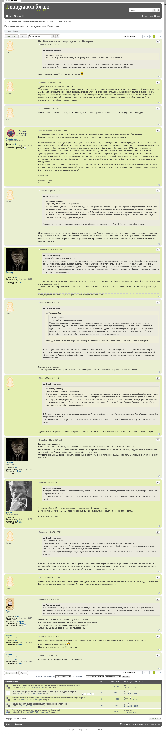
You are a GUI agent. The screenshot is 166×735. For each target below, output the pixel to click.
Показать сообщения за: (53, 676)
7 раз (19, 281)
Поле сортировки (88, 676)
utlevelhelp (128, 710)
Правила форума (12, 31)
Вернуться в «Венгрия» (16, 718)
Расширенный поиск (158, 10)
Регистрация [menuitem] (148, 16)
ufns (125, 704)
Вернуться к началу (159, 76)
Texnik (14, 700)
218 (16, 517)
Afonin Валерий (11, 139)
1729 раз (21, 623)
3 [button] (147, 36)
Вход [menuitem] (158, 16)
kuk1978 (15, 706)
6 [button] (157, 36)
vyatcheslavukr (17, 712)
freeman (9, 512)
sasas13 (9, 635)
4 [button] (150, 36)
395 (16, 641)
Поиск (154, 10)
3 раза (20, 523)
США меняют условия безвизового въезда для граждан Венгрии (44, 691)
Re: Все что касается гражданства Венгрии (65, 41)
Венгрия (67, 21)
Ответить (10, 36)
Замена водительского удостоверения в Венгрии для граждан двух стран (48, 697)
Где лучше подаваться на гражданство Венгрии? (36, 710)
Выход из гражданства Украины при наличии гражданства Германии (46, 685)
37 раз (20, 283)
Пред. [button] (138, 36)
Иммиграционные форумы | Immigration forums (42, 21)
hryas (126, 692)
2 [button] (144, 36)
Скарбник (9, 272)
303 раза (20, 622)
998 (16, 277)
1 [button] (141, 36)
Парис (8, 611)
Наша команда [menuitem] (128, 724)
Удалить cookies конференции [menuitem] (148, 724)
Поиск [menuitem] (19, 16)
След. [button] (160, 36)
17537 (17, 616)
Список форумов (14, 21)
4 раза (20, 644)
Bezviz (126, 686)
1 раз (19, 521)
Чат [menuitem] (26, 16)
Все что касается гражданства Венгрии (31, 26)
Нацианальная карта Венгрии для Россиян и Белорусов (39, 704)
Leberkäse (15, 687)
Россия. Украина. (51, 687)
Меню (11, 16)
